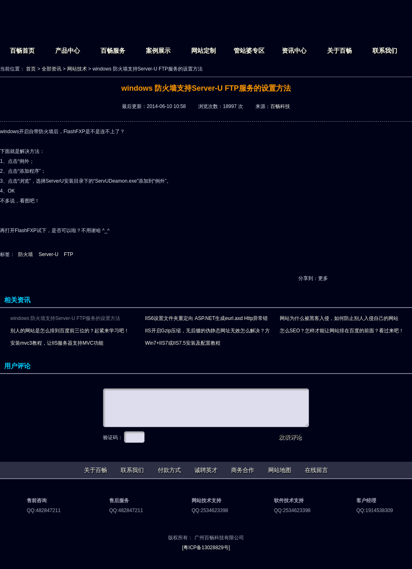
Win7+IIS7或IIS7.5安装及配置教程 (182, 343)
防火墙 (25, 254)
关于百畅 (339, 50)
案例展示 (158, 50)
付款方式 (169, 470)
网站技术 (77, 69)
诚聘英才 (206, 470)
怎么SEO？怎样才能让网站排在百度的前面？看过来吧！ (342, 331)
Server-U (49, 254)
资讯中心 (294, 50)
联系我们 (384, 50)
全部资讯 (51, 69)
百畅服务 (113, 50)
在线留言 (316, 470)
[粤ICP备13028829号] (206, 547)
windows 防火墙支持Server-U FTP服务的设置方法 (65, 318)
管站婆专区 (249, 50)
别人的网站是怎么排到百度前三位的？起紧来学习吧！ (69, 331)
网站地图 (279, 470)
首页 (31, 69)
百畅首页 (22, 50)
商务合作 (242, 470)
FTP (68, 254)
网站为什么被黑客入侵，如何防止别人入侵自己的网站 (339, 318)
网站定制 (203, 50)
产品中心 (67, 50)
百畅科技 (280, 106)
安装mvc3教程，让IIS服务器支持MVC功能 (56, 343)
